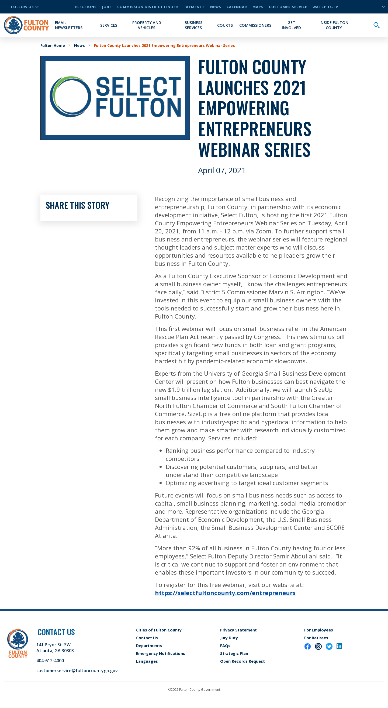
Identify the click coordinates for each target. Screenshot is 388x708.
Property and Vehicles (146, 25)
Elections (86, 6)
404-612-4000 (50, 661)
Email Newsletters (68, 25)
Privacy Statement (238, 630)
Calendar (237, 6)
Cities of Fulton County (159, 630)
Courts (225, 25)
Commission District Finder (147, 6)
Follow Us (25, 6)
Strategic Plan (234, 653)
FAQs (225, 645)
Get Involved (291, 25)
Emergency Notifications (160, 653)
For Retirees (316, 637)
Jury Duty (229, 637)
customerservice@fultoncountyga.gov (77, 671)
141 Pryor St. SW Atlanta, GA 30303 (55, 648)
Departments (149, 645)
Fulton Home (52, 45)
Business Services (193, 25)
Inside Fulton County (334, 25)
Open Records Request (242, 661)
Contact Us (147, 637)
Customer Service (288, 6)
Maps (258, 6)
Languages (147, 661)
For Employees (318, 630)
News (215, 6)
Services (108, 25)
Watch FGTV (325, 6)
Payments (194, 6)
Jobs (107, 6)
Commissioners (255, 25)
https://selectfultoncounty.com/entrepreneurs (225, 593)
